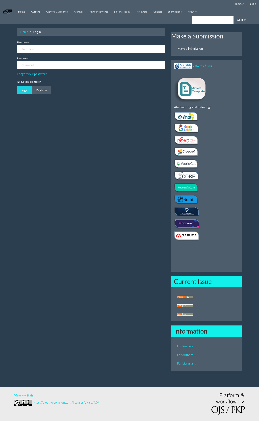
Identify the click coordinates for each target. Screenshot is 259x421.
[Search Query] (213, 20)
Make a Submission (190, 48)
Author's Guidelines (57, 11)
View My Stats (202, 65)
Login (253, 3)
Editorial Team (122, 11)
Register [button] (42, 90)
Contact (157, 11)
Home (21, 11)
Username (23, 42)
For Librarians (186, 363)
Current (35, 11)
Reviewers (141, 11)
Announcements (99, 11)
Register (239, 3)
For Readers (185, 346)
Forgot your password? (33, 74)
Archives (79, 11)
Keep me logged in (29, 81)
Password (22, 58)
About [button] (192, 11)
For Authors (185, 355)
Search (241, 19)
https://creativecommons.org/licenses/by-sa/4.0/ (66, 402)
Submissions (175, 11)
